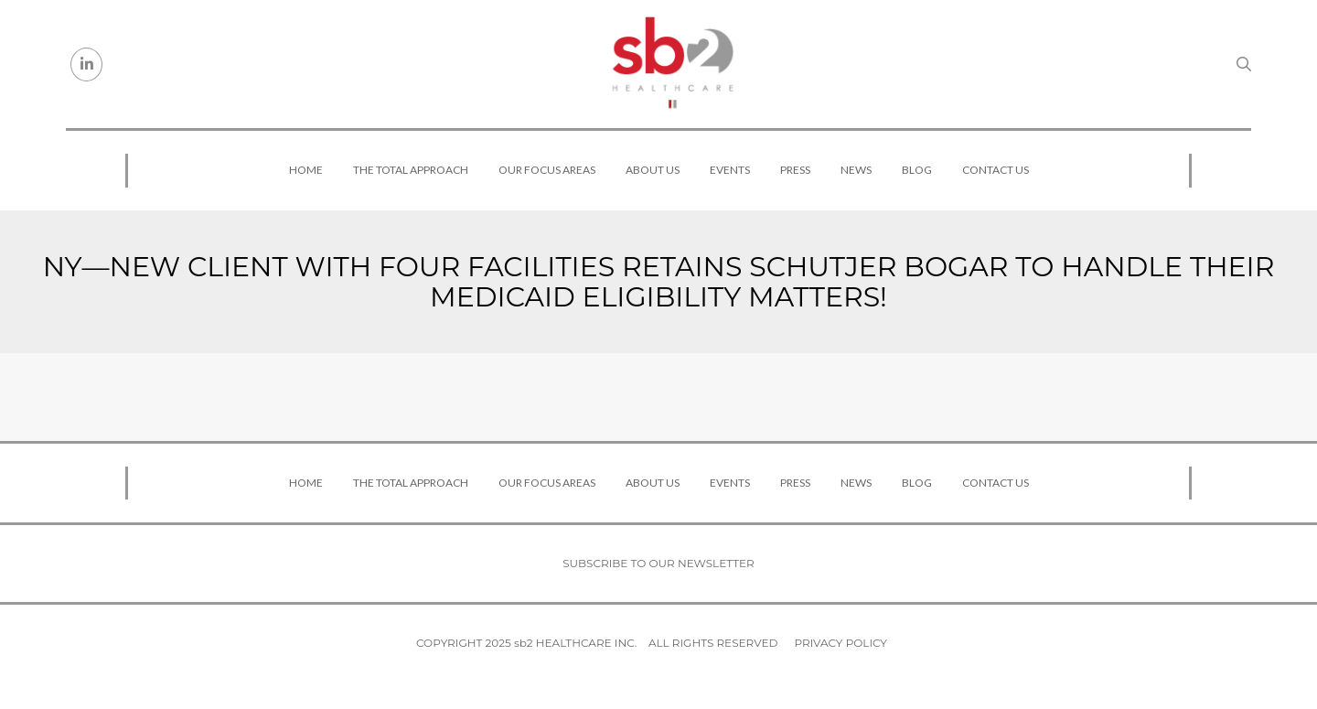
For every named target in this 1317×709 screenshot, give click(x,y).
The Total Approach (410, 170)
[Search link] (1244, 64)
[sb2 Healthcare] (672, 64)
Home (306, 170)
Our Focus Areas (546, 170)
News (856, 170)
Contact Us (995, 170)
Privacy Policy (841, 643)
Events (730, 170)
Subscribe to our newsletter (658, 563)
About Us (653, 170)
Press (795, 170)
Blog (917, 170)
